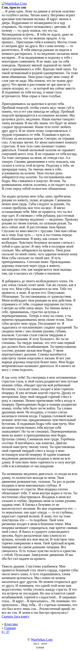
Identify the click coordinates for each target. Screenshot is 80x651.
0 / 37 (5, 632)
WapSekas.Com (41, 639)
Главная (10, 628)
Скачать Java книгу (15, 616)
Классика (11, 624)
